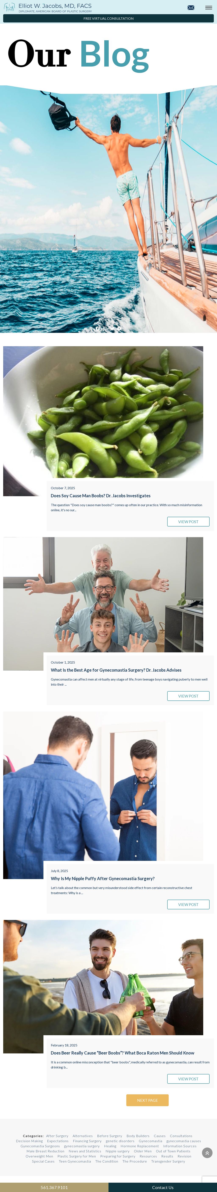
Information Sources (180, 1146)
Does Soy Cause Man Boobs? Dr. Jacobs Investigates (100, 495)
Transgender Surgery (168, 1161)
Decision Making (29, 1141)
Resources (148, 1156)
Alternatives (83, 1136)
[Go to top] (207, 1153)
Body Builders (138, 1136)
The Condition (106, 1161)
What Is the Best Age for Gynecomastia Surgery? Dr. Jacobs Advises (116, 669)
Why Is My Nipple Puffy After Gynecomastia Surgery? (103, 878)
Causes (160, 1136)
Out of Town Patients (173, 1151)
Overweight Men (39, 1156)
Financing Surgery (87, 1141)
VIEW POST (188, 521)
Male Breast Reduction (45, 1151)
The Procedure (134, 1161)
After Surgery (57, 1136)
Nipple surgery (118, 1151)
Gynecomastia (150, 1141)
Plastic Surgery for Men (76, 1156)
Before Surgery (109, 1136)
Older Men (143, 1151)
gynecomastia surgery (82, 1146)
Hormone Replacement (140, 1146)
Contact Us (163, 1187)
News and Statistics (85, 1151)
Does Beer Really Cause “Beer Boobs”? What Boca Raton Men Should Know (122, 1052)
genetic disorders (120, 1141)
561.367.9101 (54, 1187)
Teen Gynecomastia (75, 1161)
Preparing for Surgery (117, 1156)
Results (167, 1156)
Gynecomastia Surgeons (40, 1146)
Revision (184, 1156)
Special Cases (43, 1161)
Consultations (181, 1136)
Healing (110, 1146)
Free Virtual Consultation (108, 18)
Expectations (58, 1141)
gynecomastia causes (184, 1141)
